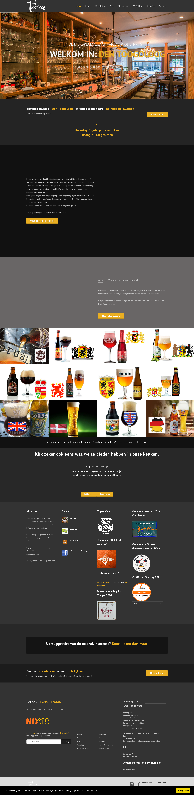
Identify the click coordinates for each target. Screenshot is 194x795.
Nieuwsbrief (74, 529)
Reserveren (74, 540)
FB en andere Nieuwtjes (79, 551)
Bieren (88, 6)
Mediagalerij (123, 6)
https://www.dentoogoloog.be (154, 782)
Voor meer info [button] (91, 790)
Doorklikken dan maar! (130, 643)
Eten (112, 6)
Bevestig (66, 741)
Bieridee (151, 6)
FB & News (138, 6)
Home (78, 6)
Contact (162, 6)
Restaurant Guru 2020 (105, 582)
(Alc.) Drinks (100, 6)
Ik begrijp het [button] (183, 791)
